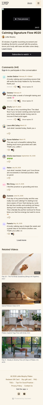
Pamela (10, 223)
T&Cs (11, 383)
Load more (21, 240)
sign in (5, 70)
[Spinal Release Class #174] (21, 306)
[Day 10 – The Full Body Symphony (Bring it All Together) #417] (21, 277)
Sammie (10, 196)
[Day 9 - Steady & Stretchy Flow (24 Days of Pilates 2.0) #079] (21, 361)
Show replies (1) (27, 87)
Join (29, 3)
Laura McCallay (13, 125)
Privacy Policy (16, 386)
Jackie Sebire (12, 76)
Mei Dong (11, 184)
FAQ (35, 379)
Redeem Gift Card (12, 379)
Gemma (10, 93)
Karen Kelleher (13, 139)
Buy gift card (26, 379)
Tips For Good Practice (24, 383)
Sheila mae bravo (14, 156)
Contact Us (28, 386)
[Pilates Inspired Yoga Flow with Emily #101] (21, 333)
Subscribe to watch (22, 54)
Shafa (9, 107)
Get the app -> (22, 389)
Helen (9, 168)
